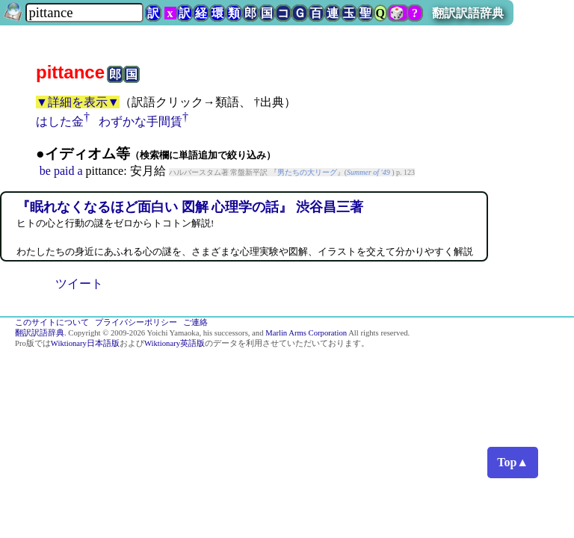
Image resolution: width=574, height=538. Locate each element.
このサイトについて (52, 322)
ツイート (79, 283)
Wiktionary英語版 (174, 343)
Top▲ (512, 462)
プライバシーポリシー (136, 322)
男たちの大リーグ (307, 172)
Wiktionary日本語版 (85, 343)
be (45, 170)
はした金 (60, 121)
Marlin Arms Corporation (306, 333)
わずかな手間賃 (140, 121)
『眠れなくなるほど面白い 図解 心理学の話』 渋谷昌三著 (189, 207)
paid (64, 170)
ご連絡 (195, 322)
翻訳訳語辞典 (468, 13)
